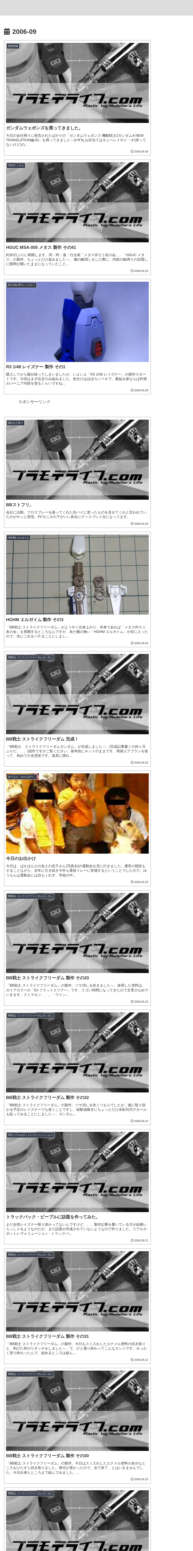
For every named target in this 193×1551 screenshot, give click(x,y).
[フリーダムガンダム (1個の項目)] (89, 1371)
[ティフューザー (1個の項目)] (173, 1363)
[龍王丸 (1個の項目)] (177, 1354)
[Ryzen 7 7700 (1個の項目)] (43, 1346)
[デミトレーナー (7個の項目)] (172, 1312)
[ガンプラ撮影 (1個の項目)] (56, 1371)
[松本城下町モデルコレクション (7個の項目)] (130, 1312)
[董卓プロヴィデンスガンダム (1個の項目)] (29, 1380)
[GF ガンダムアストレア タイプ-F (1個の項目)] (94, 1354)
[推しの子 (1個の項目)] (74, 1388)
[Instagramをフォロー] (92, 1486)
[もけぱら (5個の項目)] (17, 1329)
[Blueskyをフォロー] (84, 1486)
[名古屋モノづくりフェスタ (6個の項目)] (106, 1320)
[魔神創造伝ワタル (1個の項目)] (144, 1354)
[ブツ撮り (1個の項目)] (100, 1363)
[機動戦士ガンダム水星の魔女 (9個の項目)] (29, 1312)
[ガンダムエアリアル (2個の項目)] (98, 1338)
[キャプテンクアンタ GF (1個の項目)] (166, 1346)
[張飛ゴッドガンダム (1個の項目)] (127, 1371)
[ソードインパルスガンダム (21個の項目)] (60, 1304)
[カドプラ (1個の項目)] (103, 1388)
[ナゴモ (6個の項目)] (71, 1320)
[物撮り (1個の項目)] (14, 1371)
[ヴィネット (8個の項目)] (67, 1312)
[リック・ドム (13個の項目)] (108, 1304)
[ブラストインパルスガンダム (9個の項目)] (158, 1304)
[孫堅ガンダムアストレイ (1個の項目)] (167, 1371)
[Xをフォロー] (76, 1486)
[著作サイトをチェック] (68, 1486)
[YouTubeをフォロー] (100, 1486)
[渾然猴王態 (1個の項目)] (175, 1380)
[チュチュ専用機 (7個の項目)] (21, 1320)
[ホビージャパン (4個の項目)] (46, 1329)
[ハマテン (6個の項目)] (176, 1320)
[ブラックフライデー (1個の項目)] (78, 1346)
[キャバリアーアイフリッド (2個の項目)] (27, 1338)
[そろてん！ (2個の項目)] (174, 1329)
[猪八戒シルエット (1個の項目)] (145, 1380)
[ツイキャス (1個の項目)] (112, 1346)
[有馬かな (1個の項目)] (45, 1388)
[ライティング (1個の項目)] (144, 1363)
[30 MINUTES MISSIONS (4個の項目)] (109, 1329)
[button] (183, 912)
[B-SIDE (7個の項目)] (49, 1320)
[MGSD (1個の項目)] (17, 1388)
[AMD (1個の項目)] (37, 1363)
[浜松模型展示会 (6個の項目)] (147, 1320)
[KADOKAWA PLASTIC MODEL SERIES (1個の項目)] (153, 1388)
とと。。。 (96, 1463)
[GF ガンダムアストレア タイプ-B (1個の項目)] (34, 1354)
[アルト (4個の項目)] (74, 1329)
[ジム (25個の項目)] (18, 1304)
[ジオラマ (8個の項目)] (92, 1312)
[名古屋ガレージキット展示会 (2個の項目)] (141, 1338)
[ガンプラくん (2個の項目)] (64, 1338)
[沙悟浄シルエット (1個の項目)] (110, 1380)
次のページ (97, 853)
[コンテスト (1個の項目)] (58, 1363)
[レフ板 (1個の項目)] (33, 1371)
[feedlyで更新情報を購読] (117, 1486)
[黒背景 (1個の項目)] (121, 1363)
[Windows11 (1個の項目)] (17, 1363)
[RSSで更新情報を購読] (125, 1486)
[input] (96, 912)
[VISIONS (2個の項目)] (177, 1338)
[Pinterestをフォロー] (109, 1486)
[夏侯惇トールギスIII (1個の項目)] (73, 1380)
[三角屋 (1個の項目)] (80, 1363)
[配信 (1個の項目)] (135, 1346)
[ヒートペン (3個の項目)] (146, 1329)
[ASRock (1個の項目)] (16, 1346)
